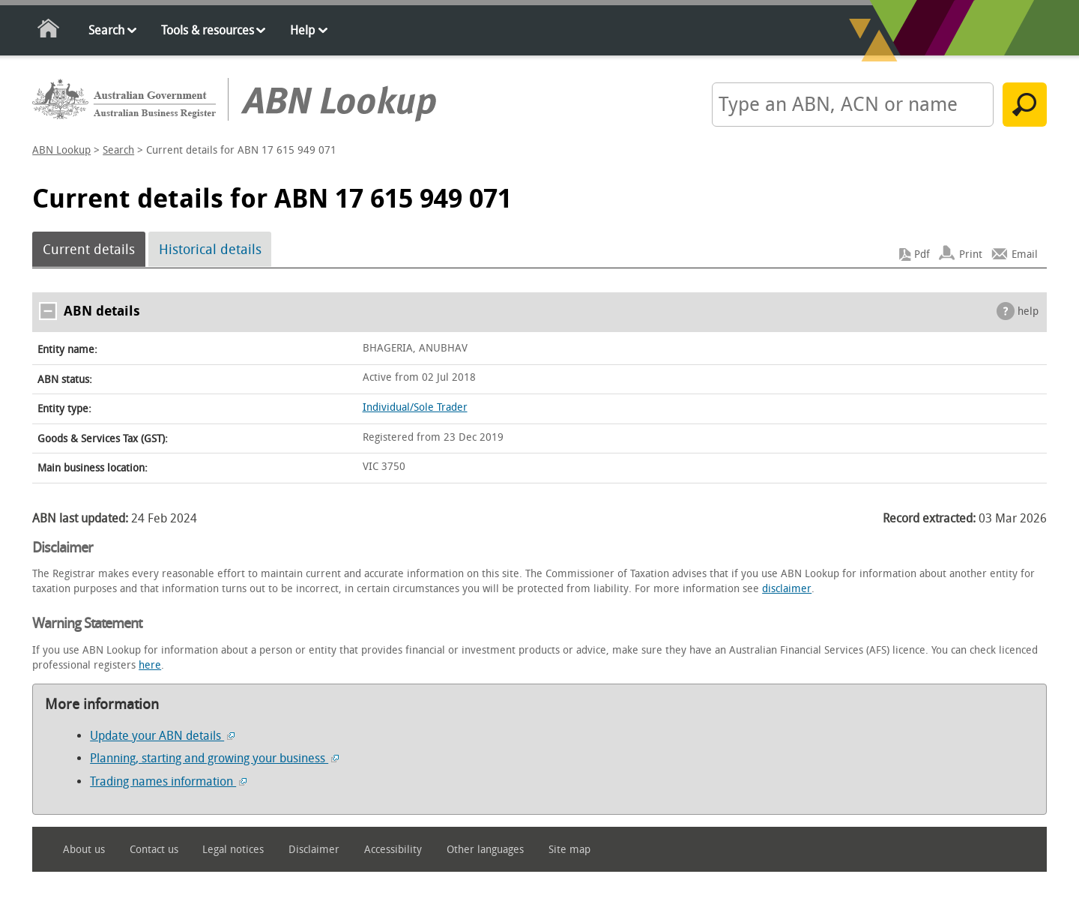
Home (49, 31)
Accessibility (393, 849)
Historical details (210, 249)
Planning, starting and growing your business (214, 758)
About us (84, 849)
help (1028, 311)
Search (106, 30)
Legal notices (233, 849)
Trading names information (168, 781)
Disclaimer (313, 849)
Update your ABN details (162, 736)
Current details (89, 249)
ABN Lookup (61, 150)
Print (970, 254)
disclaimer (786, 588)
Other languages (485, 849)
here (150, 665)
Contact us (154, 849)
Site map (569, 849)
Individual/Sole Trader (415, 407)
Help (302, 30)
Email (1025, 254)
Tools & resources (207, 30)
